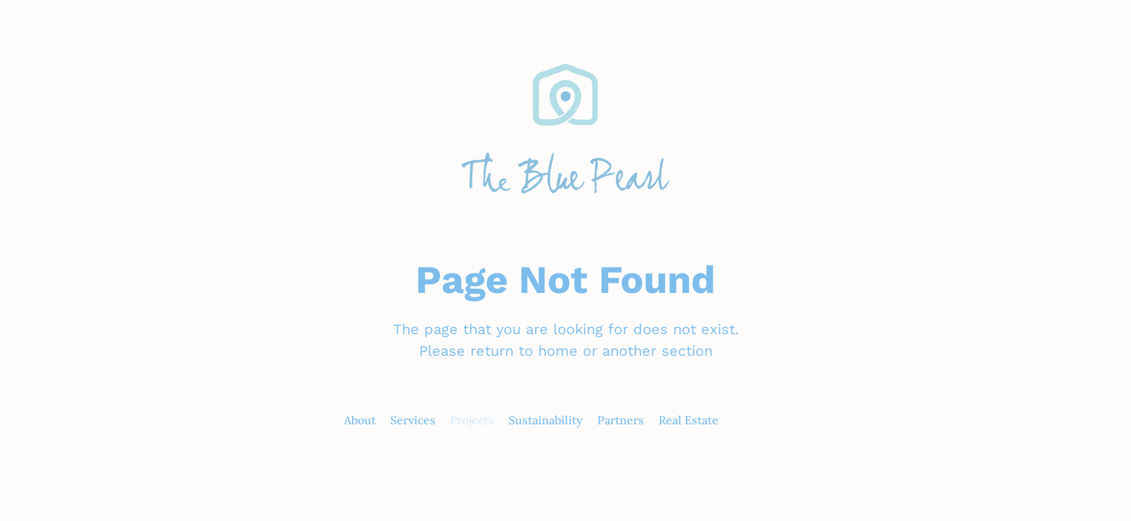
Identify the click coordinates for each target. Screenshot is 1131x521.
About (360, 420)
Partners (620, 420)
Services (413, 420)
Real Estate (688, 420)
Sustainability (546, 420)
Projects (472, 420)
